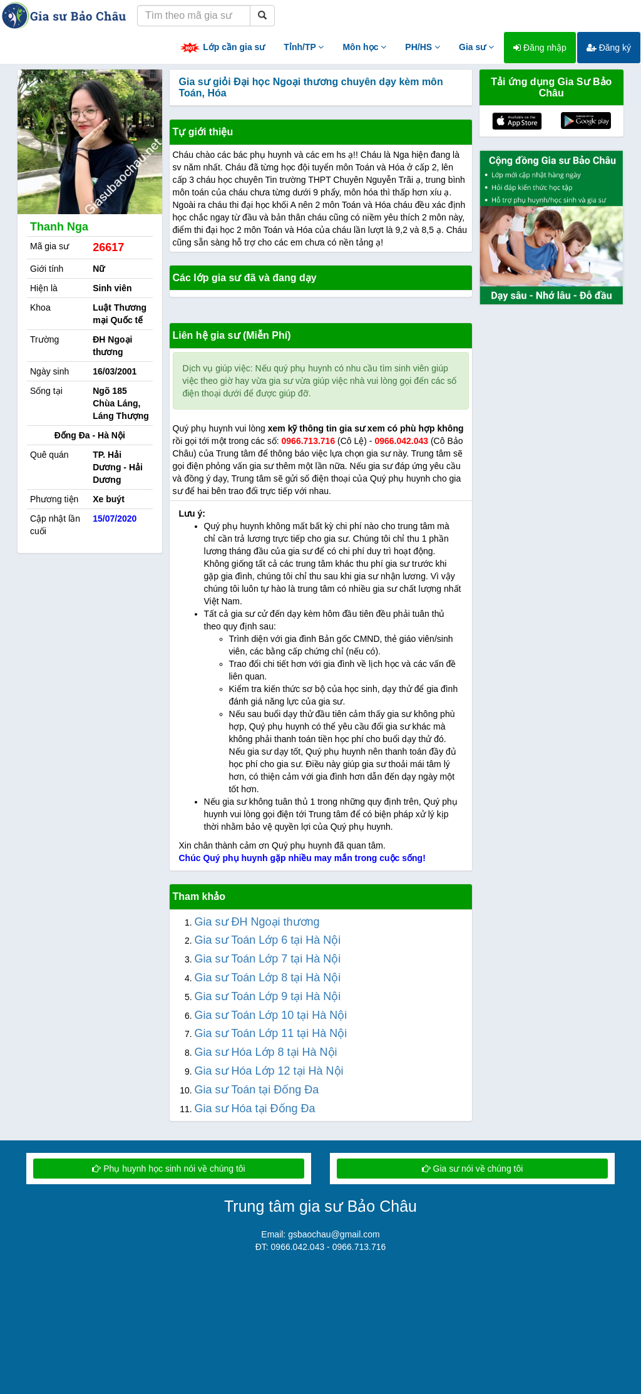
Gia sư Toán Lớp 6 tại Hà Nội (268, 940)
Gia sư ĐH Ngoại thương (257, 922)
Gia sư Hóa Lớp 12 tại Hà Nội (269, 1071)
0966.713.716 (309, 441)
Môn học (364, 47)
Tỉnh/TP (304, 47)
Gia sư (476, 47)
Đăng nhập (540, 48)
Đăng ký (609, 48)
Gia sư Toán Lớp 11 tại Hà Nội (271, 1033)
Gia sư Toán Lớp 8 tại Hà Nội (268, 977)
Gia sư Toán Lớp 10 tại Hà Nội (271, 1015)
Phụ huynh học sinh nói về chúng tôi (168, 1169)
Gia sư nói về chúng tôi (472, 1169)
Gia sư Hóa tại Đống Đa (255, 1108)
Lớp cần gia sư (222, 48)
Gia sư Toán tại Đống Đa (257, 1089)
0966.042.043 (401, 441)
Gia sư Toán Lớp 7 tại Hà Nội (268, 959)
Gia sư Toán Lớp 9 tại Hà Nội (268, 996)
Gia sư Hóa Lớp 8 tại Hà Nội (266, 1052)
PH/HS (422, 47)
